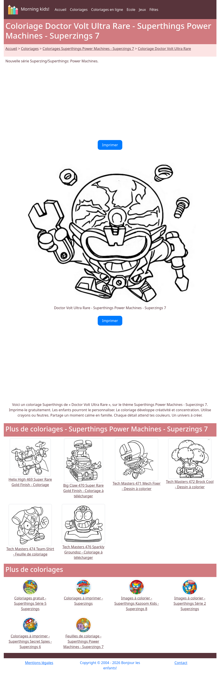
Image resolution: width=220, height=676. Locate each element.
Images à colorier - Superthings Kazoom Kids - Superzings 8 (136, 597)
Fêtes (154, 9)
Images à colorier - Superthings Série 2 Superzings (189, 597)
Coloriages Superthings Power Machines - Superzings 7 (88, 48)
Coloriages (79, 9)
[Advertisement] (110, 102)
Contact (181, 662)
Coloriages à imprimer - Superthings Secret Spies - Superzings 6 (30, 635)
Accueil (60, 9)
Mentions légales (39, 662)
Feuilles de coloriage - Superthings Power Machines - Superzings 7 (83, 635)
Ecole (131, 9)
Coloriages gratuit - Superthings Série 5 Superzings (30, 597)
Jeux (142, 9)
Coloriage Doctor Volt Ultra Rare (164, 48)
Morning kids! (27, 9)
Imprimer (110, 144)
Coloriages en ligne (107, 9)
